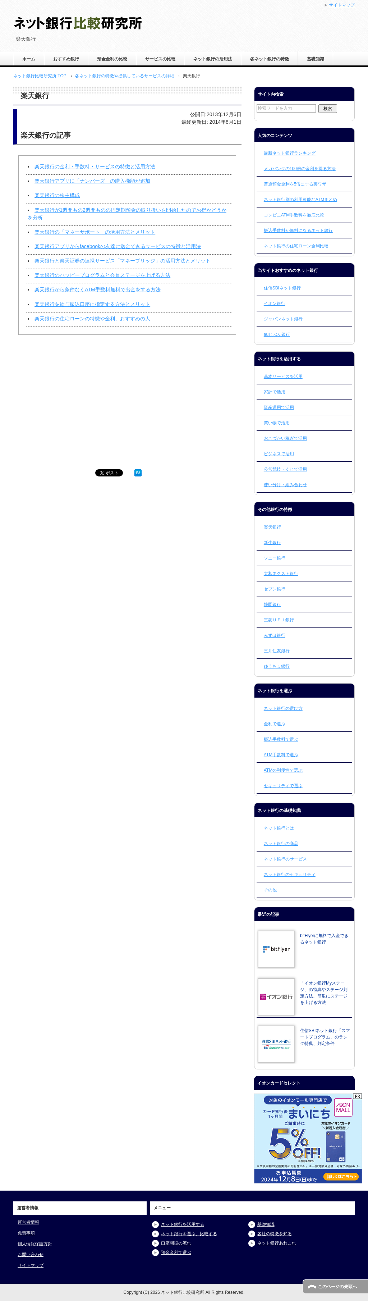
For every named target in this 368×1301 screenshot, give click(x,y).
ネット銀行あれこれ (276, 1243)
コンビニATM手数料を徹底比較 (294, 215)
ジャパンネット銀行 (283, 318)
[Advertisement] (71, 405)
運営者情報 (28, 1222)
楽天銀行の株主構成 (57, 195)
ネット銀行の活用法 (212, 58)
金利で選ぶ (274, 723)
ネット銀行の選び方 (283, 708)
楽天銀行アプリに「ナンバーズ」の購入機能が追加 (92, 181)
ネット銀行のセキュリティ (290, 874)
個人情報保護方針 (35, 1243)
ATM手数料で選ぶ (281, 754)
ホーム (28, 58)
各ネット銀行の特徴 (269, 58)
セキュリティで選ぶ (283, 785)
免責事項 (26, 1233)
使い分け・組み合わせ (285, 484)
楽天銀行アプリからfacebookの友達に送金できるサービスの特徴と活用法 (117, 246)
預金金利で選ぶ (176, 1252)
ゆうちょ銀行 (277, 666)
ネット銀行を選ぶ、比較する (189, 1233)
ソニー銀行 (274, 558)
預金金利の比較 (112, 58)
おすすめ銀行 (66, 58)
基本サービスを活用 (283, 376)
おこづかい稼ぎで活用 (285, 438)
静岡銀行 (272, 604)
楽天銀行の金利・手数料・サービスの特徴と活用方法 (94, 166)
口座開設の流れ (176, 1243)
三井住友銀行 (277, 650)
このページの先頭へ (337, 1286)
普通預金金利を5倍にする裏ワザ (295, 184)
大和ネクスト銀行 (281, 573)
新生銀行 (272, 542)
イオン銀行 (274, 303)
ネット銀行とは (279, 828)
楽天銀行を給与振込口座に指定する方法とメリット (92, 304)
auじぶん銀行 (277, 334)
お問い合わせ (30, 1254)
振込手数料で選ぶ (281, 739)
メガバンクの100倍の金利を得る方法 (300, 168)
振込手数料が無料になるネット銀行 (298, 230)
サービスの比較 (160, 58)
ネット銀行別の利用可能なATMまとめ (300, 199)
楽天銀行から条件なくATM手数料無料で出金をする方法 (97, 289)
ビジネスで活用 (279, 453)
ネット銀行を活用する (182, 1224)
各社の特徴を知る (274, 1233)
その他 (270, 890)
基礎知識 (315, 58)
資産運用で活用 (279, 407)
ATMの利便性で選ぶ (283, 770)
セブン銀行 (274, 589)
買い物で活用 (277, 422)
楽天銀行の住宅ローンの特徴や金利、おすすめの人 (92, 318)
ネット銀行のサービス (285, 859)
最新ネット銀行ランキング (290, 153)
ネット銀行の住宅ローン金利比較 (296, 245)
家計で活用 (274, 391)
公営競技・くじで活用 (285, 469)
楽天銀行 (272, 527)
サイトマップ (30, 1265)
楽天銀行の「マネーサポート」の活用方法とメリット (94, 232)
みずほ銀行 (274, 635)
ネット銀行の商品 (281, 843)
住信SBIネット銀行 (282, 288)
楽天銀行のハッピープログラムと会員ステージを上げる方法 (102, 275)
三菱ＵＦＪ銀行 (279, 619)
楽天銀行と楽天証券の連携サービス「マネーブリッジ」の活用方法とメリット (122, 261)
